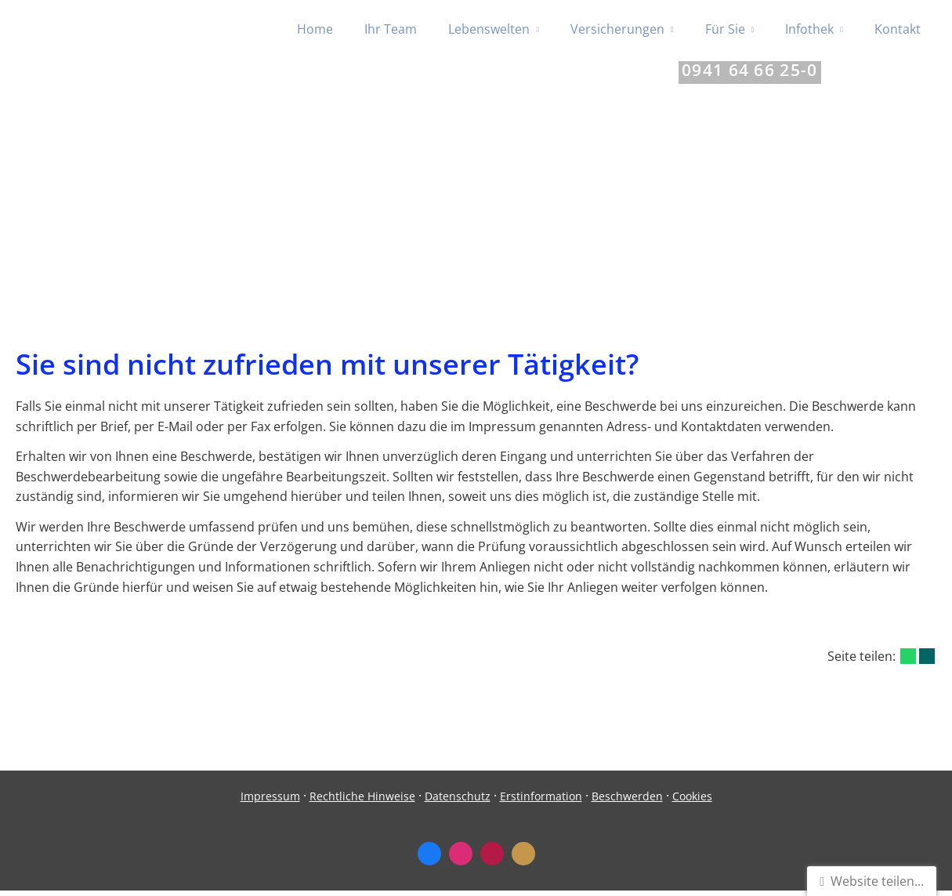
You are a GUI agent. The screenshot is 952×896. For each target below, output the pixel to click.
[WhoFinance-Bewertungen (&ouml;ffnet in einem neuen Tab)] (492, 859)
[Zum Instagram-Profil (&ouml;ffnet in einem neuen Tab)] (460, 859)
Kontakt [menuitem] (897, 29)
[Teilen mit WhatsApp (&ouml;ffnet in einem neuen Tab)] (908, 661)
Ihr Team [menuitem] (390, 29)
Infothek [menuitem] (809, 29)
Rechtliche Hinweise (362, 801)
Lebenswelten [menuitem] (489, 29)
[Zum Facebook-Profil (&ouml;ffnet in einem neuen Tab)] (429, 859)
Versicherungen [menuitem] (617, 29)
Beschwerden (627, 801)
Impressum (270, 801)
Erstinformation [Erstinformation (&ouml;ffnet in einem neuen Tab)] (541, 801)
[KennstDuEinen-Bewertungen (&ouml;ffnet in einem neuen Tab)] (523, 859)
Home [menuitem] (315, 29)
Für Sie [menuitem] (725, 29)
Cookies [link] (692, 801)
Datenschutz (457, 801)
